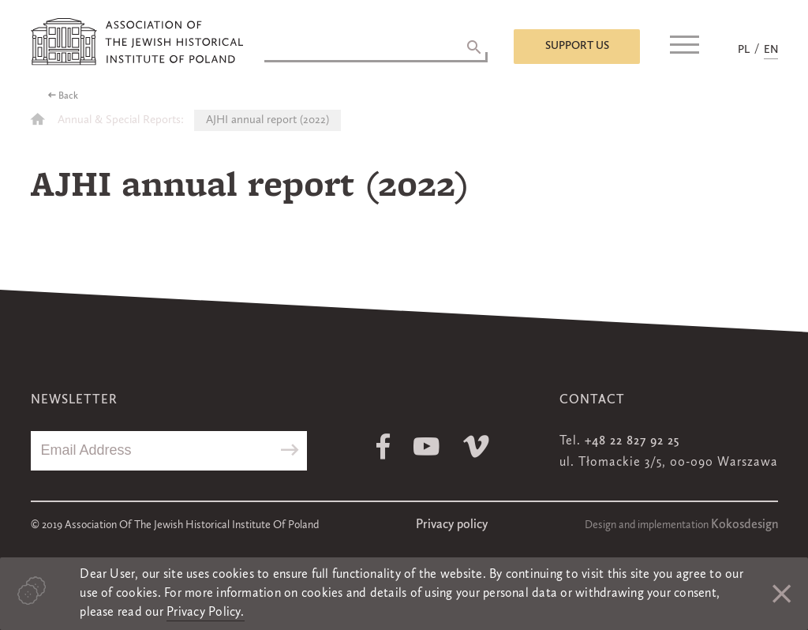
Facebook (383, 446)
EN (771, 49)
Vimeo (476, 446)
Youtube (426, 446)
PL (744, 49)
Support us (577, 45)
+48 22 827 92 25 (632, 441)
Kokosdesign (744, 525)
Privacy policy (452, 525)
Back (68, 96)
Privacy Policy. (205, 612)
